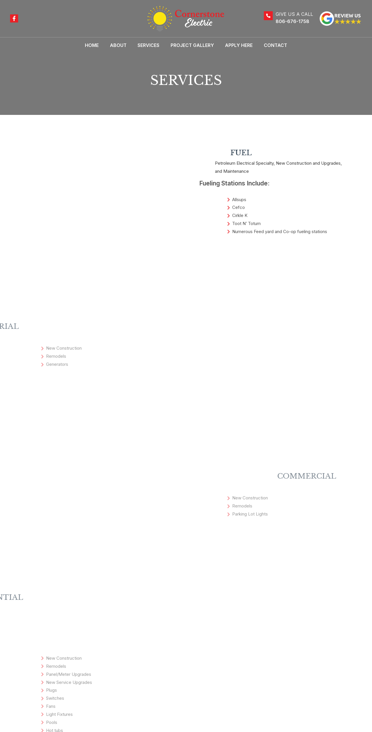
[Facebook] (14, 18)
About (121, 45)
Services (150, 45)
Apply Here (236, 45)
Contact (271, 45)
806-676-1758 (292, 21)
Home (97, 45)
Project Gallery (191, 45)
